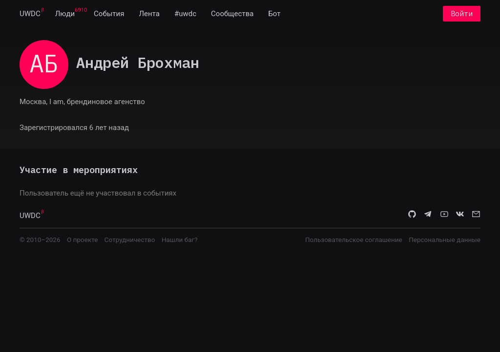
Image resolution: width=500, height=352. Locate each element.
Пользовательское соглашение (353, 239)
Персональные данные (444, 239)
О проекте (82, 239)
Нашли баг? (180, 239)
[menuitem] (30, 14)
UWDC (30, 13)
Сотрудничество (129, 239)
